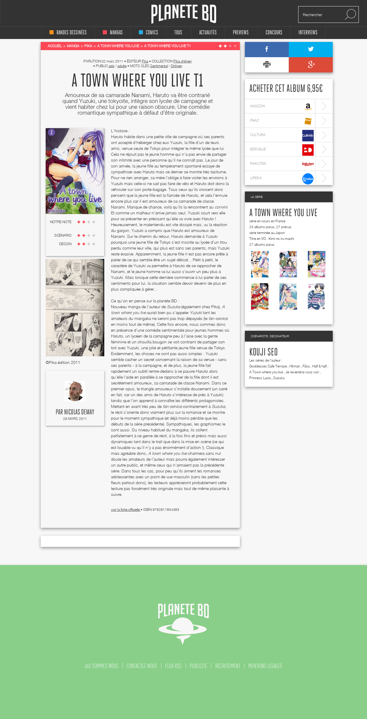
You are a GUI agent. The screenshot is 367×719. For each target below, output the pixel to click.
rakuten (282, 164)
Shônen (176, 66)
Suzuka (278, 378)
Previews (241, 32)
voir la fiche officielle (126, 509)
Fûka (306, 366)
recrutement (227, 666)
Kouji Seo (263, 352)
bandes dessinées (68, 32)
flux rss (173, 666)
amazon (282, 107)
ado (112, 66)
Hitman (294, 366)
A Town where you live (283, 213)
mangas (113, 32)
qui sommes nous (101, 666)
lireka (282, 178)
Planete (183, 14)
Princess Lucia (260, 378)
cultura (282, 135)
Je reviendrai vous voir (302, 372)
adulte (122, 66)
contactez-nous (142, 666)
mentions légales (265, 666)
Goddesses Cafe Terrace (268, 366)
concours (274, 32)
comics (148, 32)
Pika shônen (182, 61)
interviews (308, 32)
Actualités (208, 32)
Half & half (319, 366)
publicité (198, 666)
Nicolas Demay (79, 412)
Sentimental (159, 66)
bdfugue (282, 150)
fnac (282, 121)
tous (178, 32)
